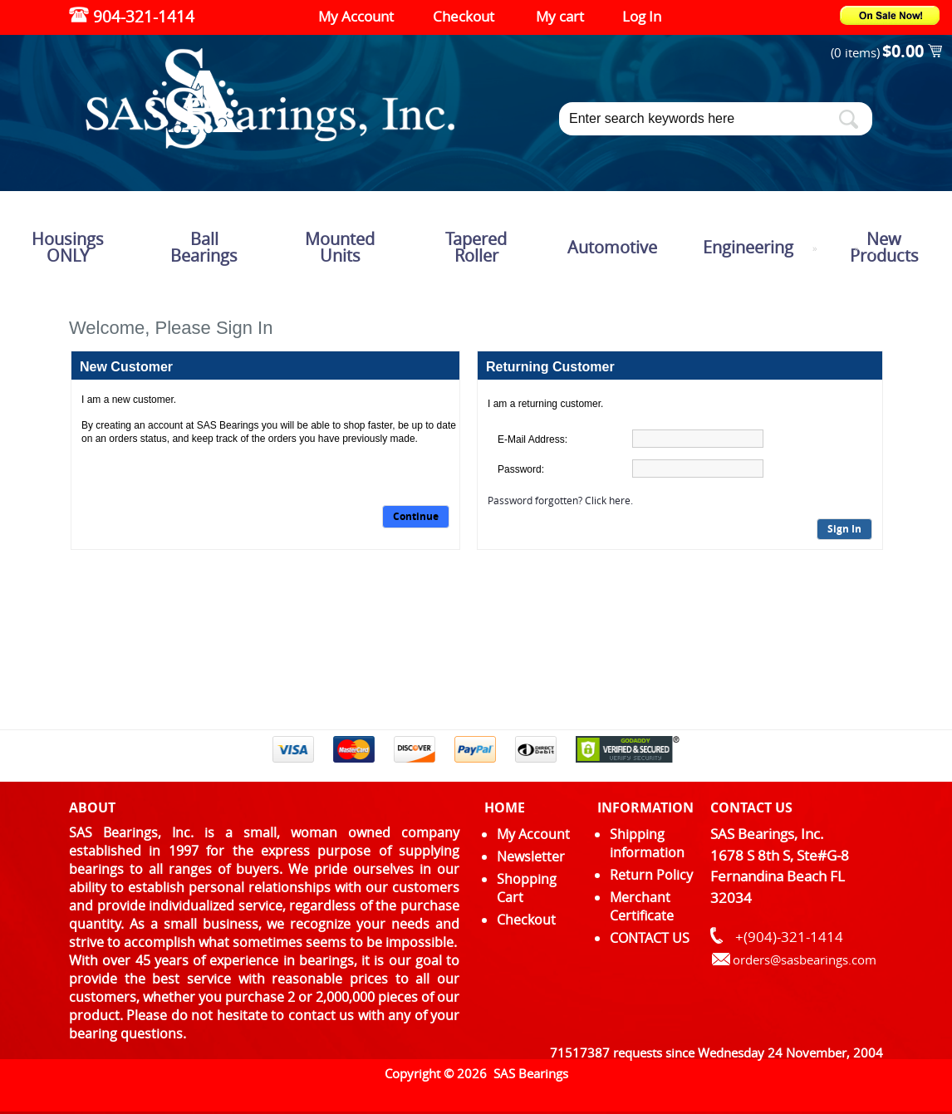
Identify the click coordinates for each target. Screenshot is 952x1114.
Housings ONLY (68, 247)
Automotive (612, 247)
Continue (416, 516)
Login (873, 248)
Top (801, 248)
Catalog (836, 248)
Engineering (748, 247)
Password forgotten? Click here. (560, 500)
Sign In (844, 529)
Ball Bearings (204, 247)
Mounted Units (340, 247)
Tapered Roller (476, 247)
